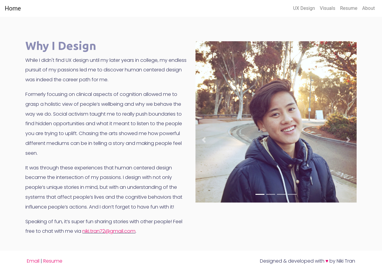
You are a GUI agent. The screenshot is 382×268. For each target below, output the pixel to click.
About (368, 8)
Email (33, 261)
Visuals (327, 8)
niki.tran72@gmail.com (108, 231)
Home (13, 8)
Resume (348, 8)
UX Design (304, 8)
